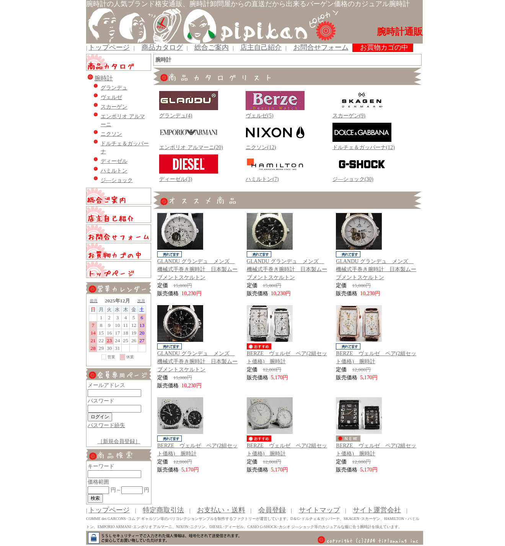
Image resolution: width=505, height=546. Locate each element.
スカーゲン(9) (348, 116)
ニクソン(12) (261, 147)
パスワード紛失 (106, 425)
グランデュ (114, 88)
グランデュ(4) (175, 116)
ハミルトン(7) (262, 179)
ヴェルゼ (111, 97)
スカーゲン (114, 107)
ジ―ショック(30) (352, 179)
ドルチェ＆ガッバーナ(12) (363, 147)
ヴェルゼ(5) (259, 116)
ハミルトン (114, 171)
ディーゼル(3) (175, 179)
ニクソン (111, 134)
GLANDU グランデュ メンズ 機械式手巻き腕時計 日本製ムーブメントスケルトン (197, 269)
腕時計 (103, 78)
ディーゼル (114, 161)
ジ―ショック (117, 180)
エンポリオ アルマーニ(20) (191, 147)
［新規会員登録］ (119, 441)
